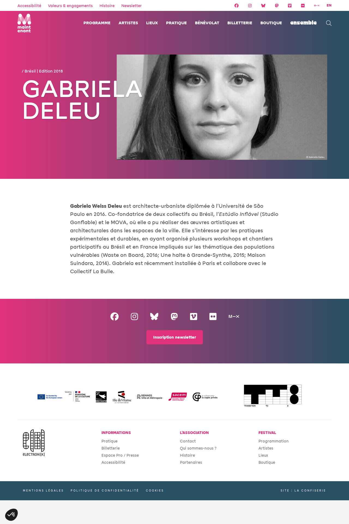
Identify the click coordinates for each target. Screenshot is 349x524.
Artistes (128, 23)
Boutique (271, 23)
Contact (188, 441)
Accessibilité (29, 6)
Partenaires (191, 462)
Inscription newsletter (174, 337)
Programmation (273, 441)
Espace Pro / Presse (120, 455)
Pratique (176, 23)
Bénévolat (207, 23)
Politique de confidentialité (105, 490)
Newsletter (131, 6)
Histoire (107, 6)
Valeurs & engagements (70, 6)
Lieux (152, 23)
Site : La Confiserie (303, 490)
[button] (11, 514)
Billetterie (239, 23)
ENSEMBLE (303, 23)
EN (329, 5)
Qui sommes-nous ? (198, 448)
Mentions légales (43, 490)
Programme (96, 23)
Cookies (155, 490)
